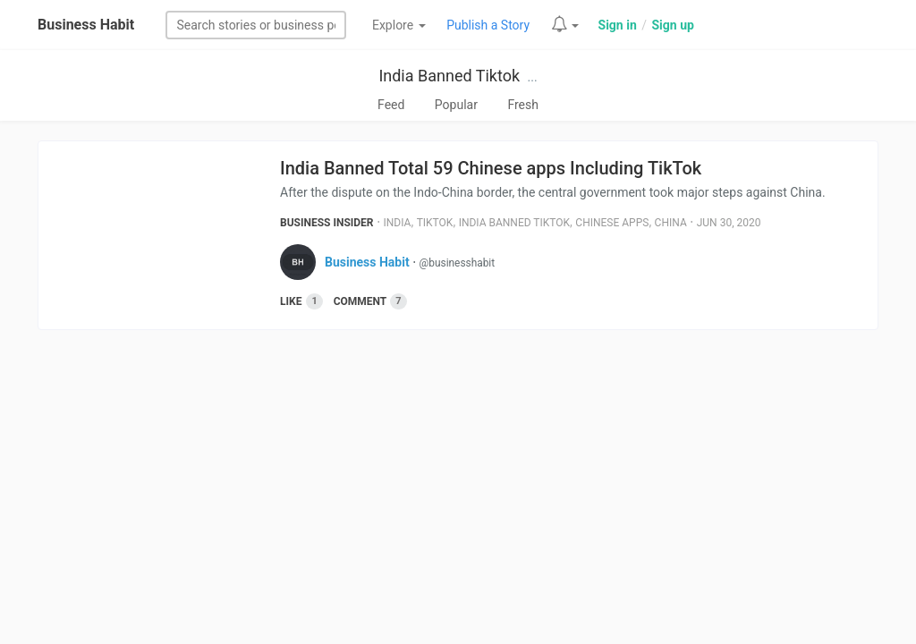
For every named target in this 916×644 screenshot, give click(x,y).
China (671, 222)
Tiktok (435, 222)
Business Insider (327, 222)
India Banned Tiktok (449, 75)
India (397, 222)
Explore (399, 25)
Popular (456, 104)
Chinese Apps (612, 222)
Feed (390, 104)
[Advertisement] (458, 482)
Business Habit (86, 24)
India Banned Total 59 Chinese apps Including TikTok (490, 168)
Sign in (617, 25)
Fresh (523, 104)
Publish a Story (488, 25)
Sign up (672, 25)
